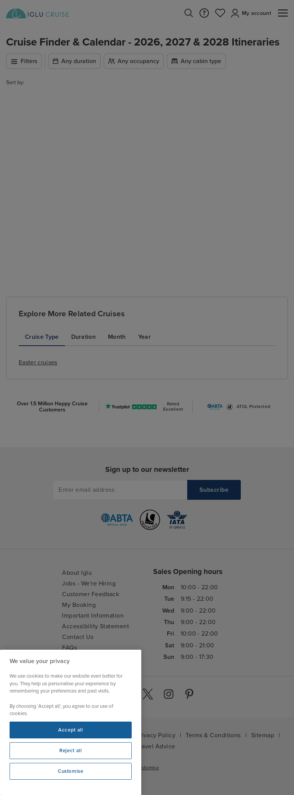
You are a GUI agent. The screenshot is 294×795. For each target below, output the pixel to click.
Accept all (70, 730)
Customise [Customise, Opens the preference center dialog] (70, 771)
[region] (70, 722)
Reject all (70, 751)
